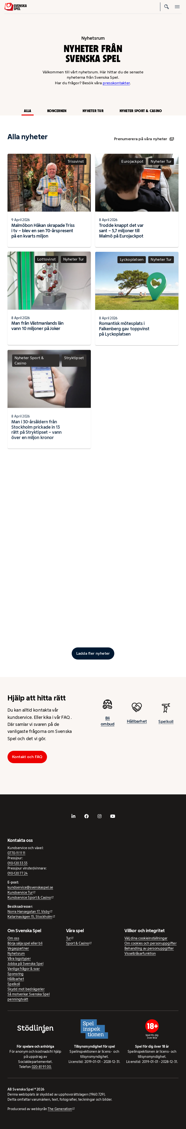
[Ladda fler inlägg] (93, 653)
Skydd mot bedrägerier (26, 989)
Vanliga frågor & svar (24, 969)
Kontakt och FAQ (27, 756)
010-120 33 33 (18, 863)
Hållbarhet (16, 979)
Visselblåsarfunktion (140, 953)
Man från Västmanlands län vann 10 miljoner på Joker (37, 329)
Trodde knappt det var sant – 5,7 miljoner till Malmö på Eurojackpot (121, 231)
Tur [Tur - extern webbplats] (68, 938)
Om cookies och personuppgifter (150, 943)
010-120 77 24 (18, 873)
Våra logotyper (19, 958)
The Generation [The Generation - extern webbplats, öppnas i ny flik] (60, 1109)
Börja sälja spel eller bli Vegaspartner (25, 946)
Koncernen (56, 110)
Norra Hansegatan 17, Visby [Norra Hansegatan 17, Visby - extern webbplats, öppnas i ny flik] (29, 911)
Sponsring (15, 974)
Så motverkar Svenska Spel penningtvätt (29, 996)
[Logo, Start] (15, 7)
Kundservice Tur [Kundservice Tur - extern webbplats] (20, 892)
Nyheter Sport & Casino (141, 110)
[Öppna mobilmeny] (177, 6)
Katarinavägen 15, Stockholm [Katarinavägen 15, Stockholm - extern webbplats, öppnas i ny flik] (30, 916)
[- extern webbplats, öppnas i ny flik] (73, 816)
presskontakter (116, 83)
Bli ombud (107, 724)
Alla (27, 110)
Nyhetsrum (16, 953)
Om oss (13, 938)
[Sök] (166, 6)
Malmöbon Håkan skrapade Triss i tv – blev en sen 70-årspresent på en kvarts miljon (43, 231)
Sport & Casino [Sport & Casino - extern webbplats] (77, 943)
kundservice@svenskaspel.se (30, 887)
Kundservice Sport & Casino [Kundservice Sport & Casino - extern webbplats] (29, 897)
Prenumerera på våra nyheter (144, 139)
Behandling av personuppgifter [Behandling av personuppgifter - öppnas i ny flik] (149, 948)
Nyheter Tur (93, 110)
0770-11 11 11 (16, 853)
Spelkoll (14, 984)
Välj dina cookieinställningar (146, 938)
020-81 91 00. (42, 1067)
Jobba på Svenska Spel (25, 963)
